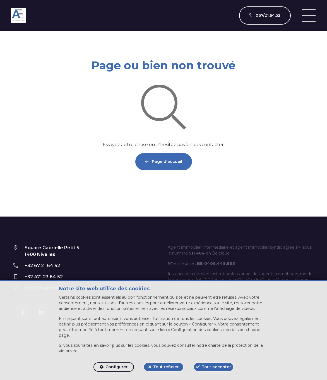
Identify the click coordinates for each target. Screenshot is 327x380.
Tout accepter (216, 366)
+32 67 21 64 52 (42, 265)
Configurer (116, 366)
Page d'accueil (163, 161)
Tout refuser (166, 366)
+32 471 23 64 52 (44, 276)
